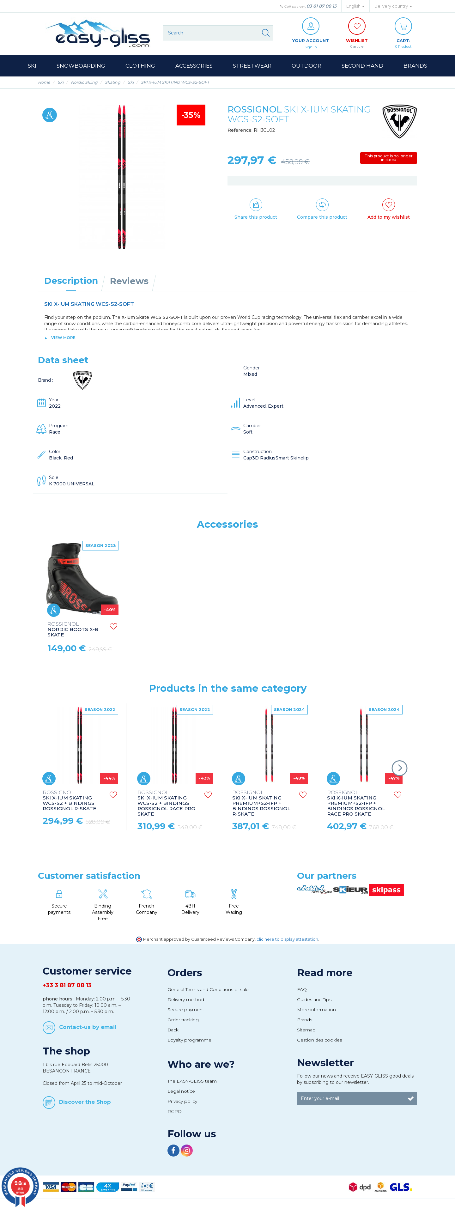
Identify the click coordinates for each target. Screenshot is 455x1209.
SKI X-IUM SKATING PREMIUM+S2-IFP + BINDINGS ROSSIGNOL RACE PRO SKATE (356, 803)
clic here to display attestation (287, 939)
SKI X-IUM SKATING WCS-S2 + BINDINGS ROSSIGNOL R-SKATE (69, 801)
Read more (325, 973)
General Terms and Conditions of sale (208, 990)
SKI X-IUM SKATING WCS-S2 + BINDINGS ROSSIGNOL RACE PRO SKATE (166, 803)
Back (173, 1030)
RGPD (174, 1112)
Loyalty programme (189, 1040)
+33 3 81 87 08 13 (67, 985)
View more (63, 338)
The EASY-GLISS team (192, 1081)
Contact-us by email (87, 1027)
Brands (304, 1020)
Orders (184, 973)
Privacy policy (182, 1101)
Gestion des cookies (319, 1040)
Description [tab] (71, 281)
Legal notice (181, 1091)
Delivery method (185, 1000)
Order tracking (183, 1020)
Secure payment (185, 1010)
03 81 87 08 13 (321, 6)
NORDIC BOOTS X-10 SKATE (168, 630)
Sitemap (306, 1030)
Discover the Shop (85, 1102)
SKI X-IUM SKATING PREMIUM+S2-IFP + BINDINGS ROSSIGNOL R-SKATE (261, 803)
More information (316, 1010)
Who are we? (201, 1065)
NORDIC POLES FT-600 (71, 630)
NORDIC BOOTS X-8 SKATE (262, 630)
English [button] (355, 6)
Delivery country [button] (393, 6)
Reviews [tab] (129, 281)
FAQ (302, 990)
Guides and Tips (314, 1000)
